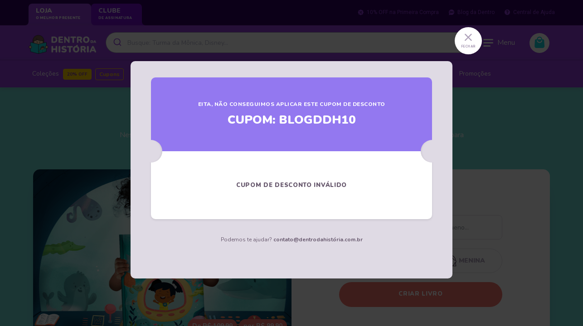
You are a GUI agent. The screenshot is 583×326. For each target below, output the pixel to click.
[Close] (468, 40)
